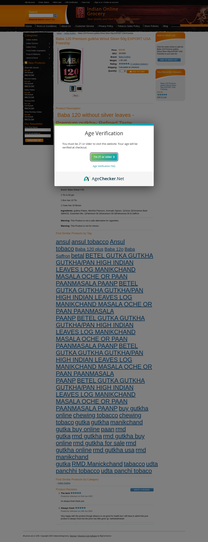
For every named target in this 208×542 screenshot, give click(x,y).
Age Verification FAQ (104, 166)
